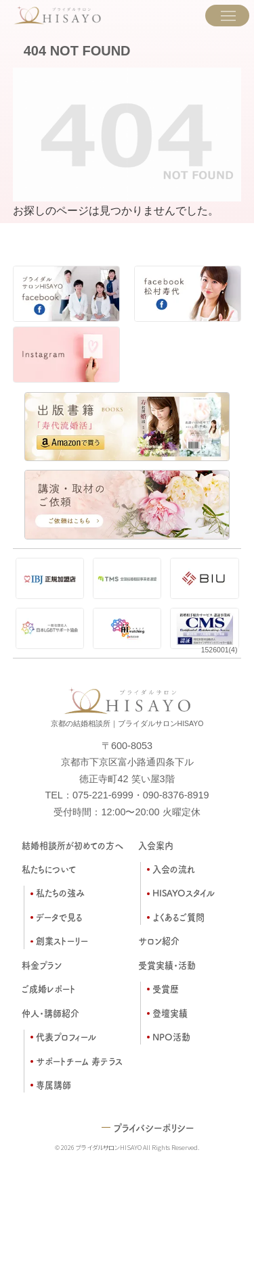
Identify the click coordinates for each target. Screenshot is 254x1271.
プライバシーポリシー (153, 1127)
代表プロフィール (66, 1036)
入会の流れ (173, 869)
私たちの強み (60, 892)
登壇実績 (170, 1013)
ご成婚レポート (49, 988)
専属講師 (53, 1084)
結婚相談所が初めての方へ (72, 845)
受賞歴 (165, 988)
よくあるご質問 (178, 917)
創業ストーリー (62, 940)
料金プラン (42, 965)
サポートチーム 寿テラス (79, 1061)
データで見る (59, 917)
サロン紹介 (158, 940)
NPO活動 (171, 1036)
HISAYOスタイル (183, 892)
